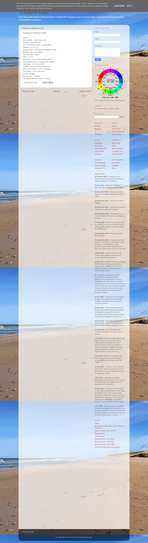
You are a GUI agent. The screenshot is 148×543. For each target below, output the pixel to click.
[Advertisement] (110, 492)
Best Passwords (117, 148)
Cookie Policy (116, 134)
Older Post (84, 91)
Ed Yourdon (116, 163)
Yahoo (116, 108)
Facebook (98, 134)
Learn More (119, 6)
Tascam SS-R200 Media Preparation (107, 447)
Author (114, 126)
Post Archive (116, 129)
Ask (96, 108)
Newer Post (28, 91)
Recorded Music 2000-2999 (104, 442)
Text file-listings (100, 163)
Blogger (89, 537)
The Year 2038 (117, 154)
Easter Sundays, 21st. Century (105, 431)
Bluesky (97, 126)
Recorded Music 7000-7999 (104, 444)
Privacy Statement (118, 131)
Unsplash (115, 165)
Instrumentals (99, 151)
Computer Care (117, 151)
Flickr (114, 168)
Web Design (116, 143)
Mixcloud (98, 129)
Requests (98, 154)
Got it (129, 6)
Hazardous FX (100, 168)
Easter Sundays (100, 165)
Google (110, 108)
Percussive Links (100, 148)
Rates (114, 146)
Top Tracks (98, 146)
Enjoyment (98, 143)
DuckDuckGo (103, 108)
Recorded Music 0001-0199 (104, 439)
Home (56, 91)
